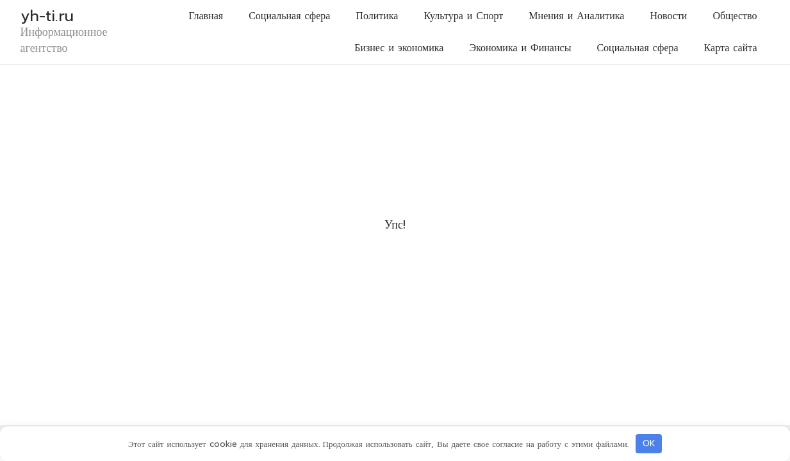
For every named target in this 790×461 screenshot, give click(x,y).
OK (649, 443)
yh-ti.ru (47, 16)
